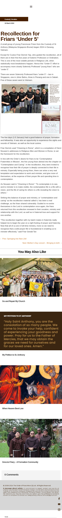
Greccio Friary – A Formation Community (20, 462)
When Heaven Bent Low (12, 408)
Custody (7, 19)
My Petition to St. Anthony (13, 355)
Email (6, 516)
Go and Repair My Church (13, 301)
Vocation (14, 19)
